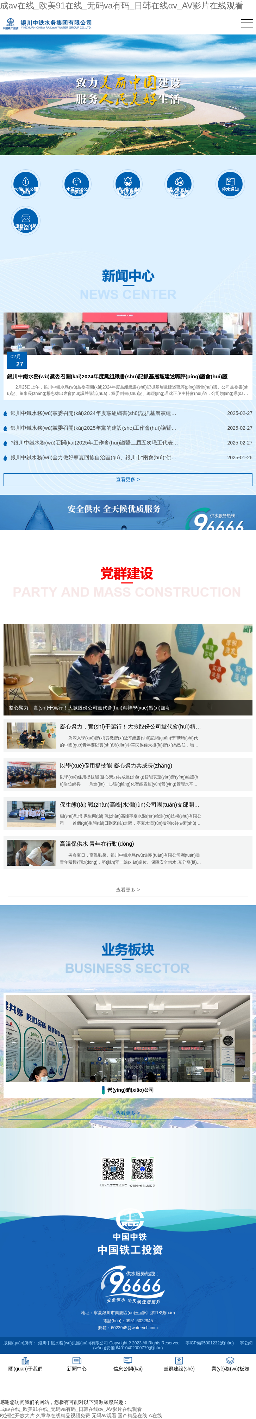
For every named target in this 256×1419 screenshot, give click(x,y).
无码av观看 (104, 1415)
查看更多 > (128, 479)
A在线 (155, 1415)
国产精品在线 (132, 1415)
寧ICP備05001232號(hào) (210, 1343)
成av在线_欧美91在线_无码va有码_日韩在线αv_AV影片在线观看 (121, 5)
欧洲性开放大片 (17, 1415)
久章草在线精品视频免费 (63, 1415)
